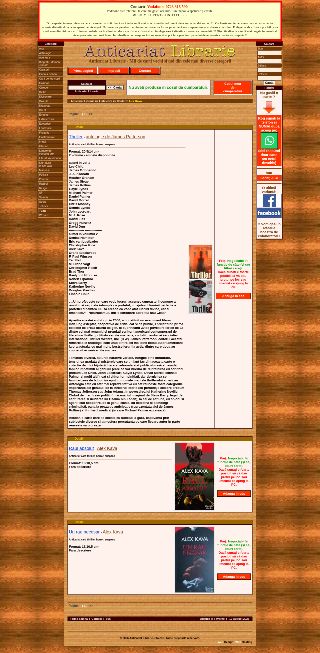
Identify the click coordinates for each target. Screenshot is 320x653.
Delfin (42, 92)
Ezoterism (45, 123)
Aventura (44, 57)
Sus (108, 618)
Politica (43, 174)
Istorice (43, 146)
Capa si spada (48, 74)
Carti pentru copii (49, 78)
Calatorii (44, 69)
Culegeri (44, 87)
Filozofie (44, 132)
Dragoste (44, 105)
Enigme (43, 114)
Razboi (43, 183)
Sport (42, 201)
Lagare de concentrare (46, 152)
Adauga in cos (233, 296)
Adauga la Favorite (212, 618)
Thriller (76, 136)
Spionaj (43, 197)
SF (41, 192)
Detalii (79, 127)
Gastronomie (47, 137)
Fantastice (45, 128)
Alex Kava (135, 101)
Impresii (114, 71)
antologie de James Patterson (115, 136)
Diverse (43, 101)
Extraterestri (46, 119)
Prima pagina (79, 618)
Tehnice (44, 206)
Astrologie (45, 53)
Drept (42, 110)
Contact (145, 71)
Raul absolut (81, 448)
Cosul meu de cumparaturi (232, 87)
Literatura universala (45, 164)
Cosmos (44, 83)
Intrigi (42, 141)
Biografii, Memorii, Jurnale (50, 64)
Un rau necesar (84, 531)
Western (44, 215)
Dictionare (45, 96)
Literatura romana (50, 158)
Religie (43, 188)
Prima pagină (82, 71)
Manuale (44, 170)
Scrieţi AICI (269, 178)
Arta (41, 48)
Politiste (44, 179)
